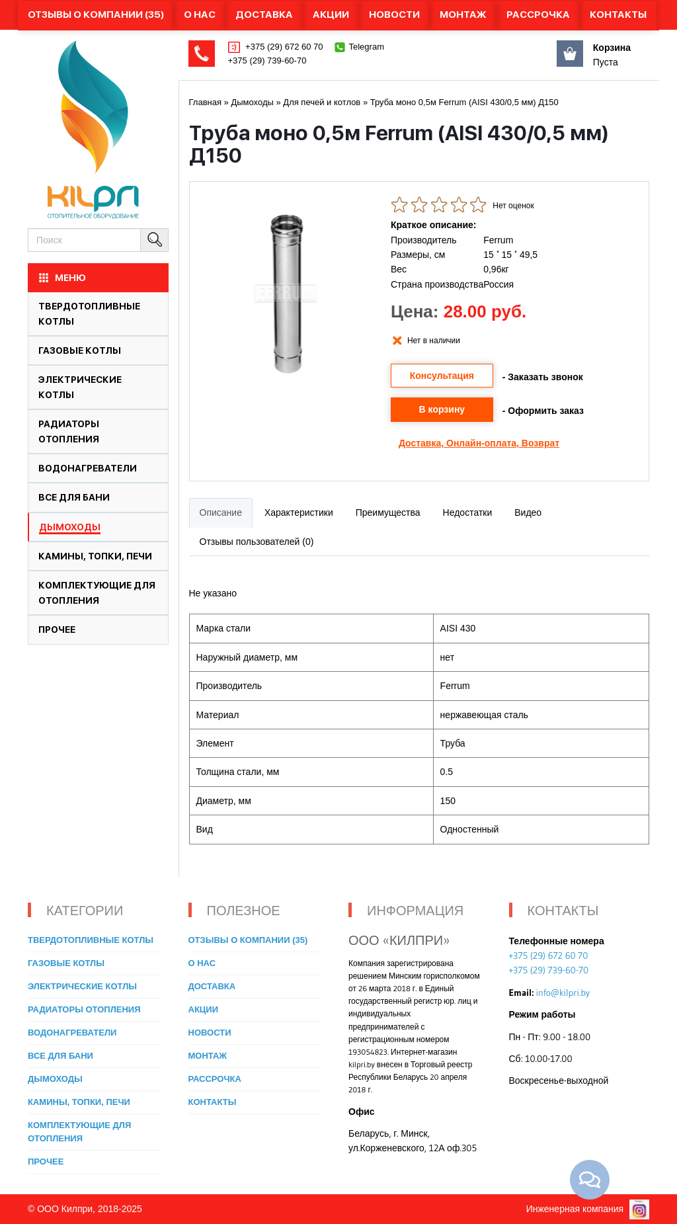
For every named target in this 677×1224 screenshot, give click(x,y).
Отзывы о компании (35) (96, 14)
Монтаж (463, 14)
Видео (527, 512)
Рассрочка (538, 14)
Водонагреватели (87, 468)
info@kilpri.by (563, 993)
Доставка (264, 14)
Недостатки (468, 512)
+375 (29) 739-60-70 (267, 60)
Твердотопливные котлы (90, 940)
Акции (331, 14)
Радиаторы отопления (84, 1009)
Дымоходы (69, 527)
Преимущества (388, 512)
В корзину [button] (442, 409)
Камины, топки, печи (95, 556)
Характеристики (298, 512)
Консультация (442, 375)
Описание (221, 512)
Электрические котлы (82, 986)
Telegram (366, 47)
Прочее (56, 629)
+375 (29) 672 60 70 (283, 47)
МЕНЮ (61, 277)
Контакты (618, 14)
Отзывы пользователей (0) (257, 541)
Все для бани (74, 497)
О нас (200, 14)
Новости (394, 14)
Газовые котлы (79, 350)
